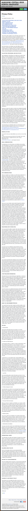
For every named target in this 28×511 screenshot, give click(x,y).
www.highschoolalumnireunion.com (17, 41)
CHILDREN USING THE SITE (8, 31)
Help (25, 9)
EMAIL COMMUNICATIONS (7, 22)
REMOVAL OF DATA (6, 21)
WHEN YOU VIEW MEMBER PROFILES (10, 27)
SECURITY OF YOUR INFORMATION (9, 32)
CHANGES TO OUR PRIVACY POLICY (9, 33)
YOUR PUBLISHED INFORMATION (9, 26)
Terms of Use (14, 499)
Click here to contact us (7, 139)
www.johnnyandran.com (17, 42)
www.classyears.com (20, 40)
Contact (24, 499)
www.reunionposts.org (6, 41)
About (10, 499)
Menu (3, 9)
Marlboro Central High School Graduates (12, 3)
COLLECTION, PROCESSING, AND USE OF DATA (12, 20)
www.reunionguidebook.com (7, 42)
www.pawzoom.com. (5, 44)
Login (21, 9)
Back (4, 16)
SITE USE (4, 28)
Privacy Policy (19, 499)
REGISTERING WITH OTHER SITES (9, 25)
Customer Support (5, 159)
